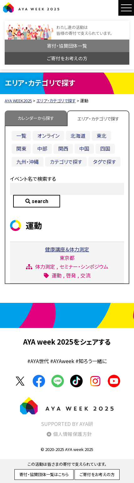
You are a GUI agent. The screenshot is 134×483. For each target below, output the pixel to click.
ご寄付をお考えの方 (67, 58)
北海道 (77, 135)
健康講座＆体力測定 (67, 249)
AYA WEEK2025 (31, 7)
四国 (105, 148)
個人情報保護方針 (72, 434)
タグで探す (104, 161)
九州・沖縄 (27, 161)
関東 (21, 148)
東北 (101, 135)
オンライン (48, 135)
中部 (42, 148)
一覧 (21, 135)
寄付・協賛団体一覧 (67, 45)
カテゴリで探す (66, 161)
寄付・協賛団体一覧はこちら (44, 474)
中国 (84, 148)
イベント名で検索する (33, 178)
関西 (63, 148)
